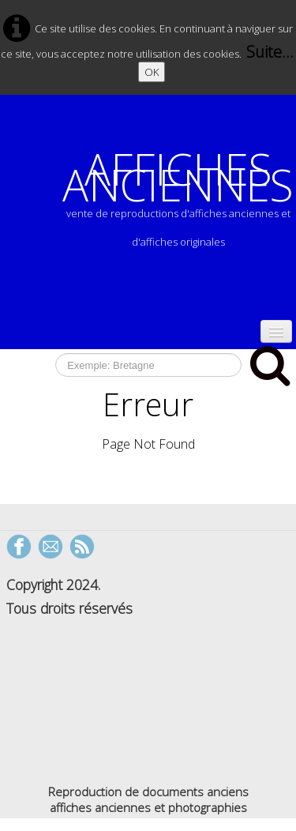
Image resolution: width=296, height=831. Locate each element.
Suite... (270, 51)
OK (151, 72)
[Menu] (276, 331)
